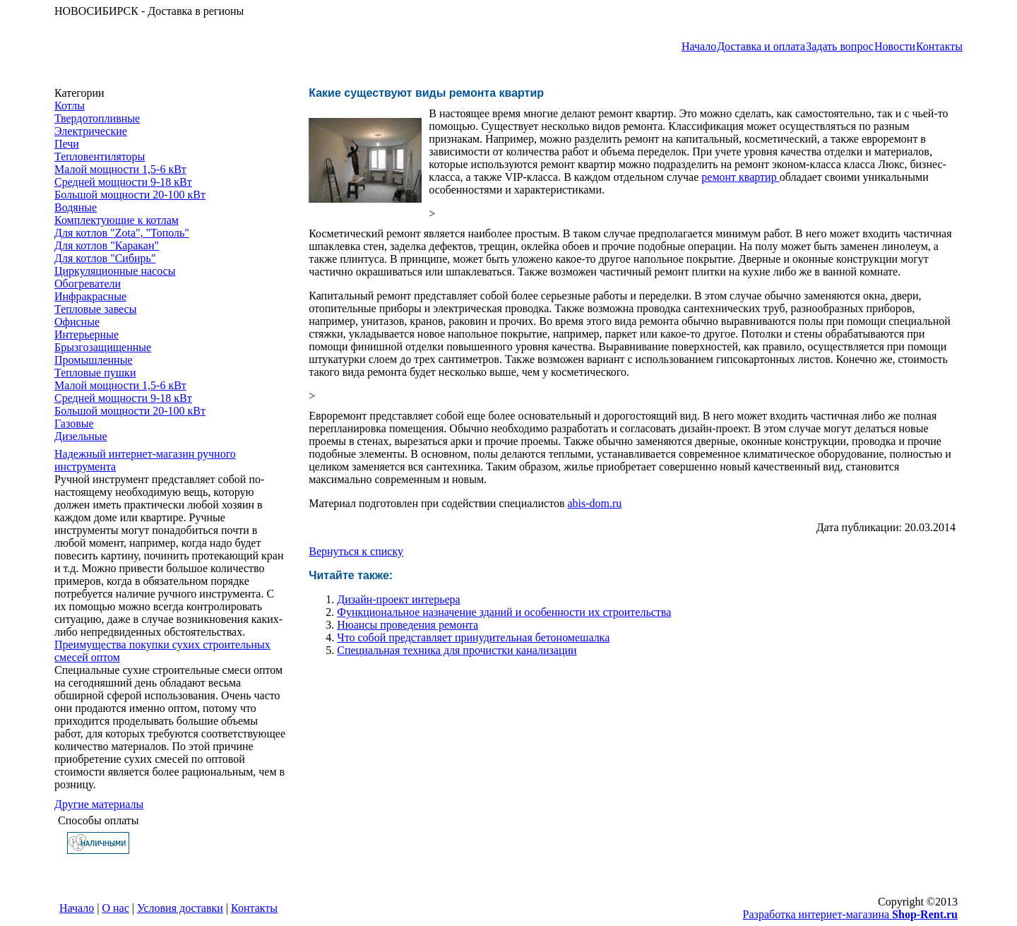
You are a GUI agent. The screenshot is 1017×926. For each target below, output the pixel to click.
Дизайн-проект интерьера (398, 599)
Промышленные (93, 360)
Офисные (77, 322)
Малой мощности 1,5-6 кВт (120, 169)
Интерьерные (86, 334)
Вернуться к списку (356, 551)
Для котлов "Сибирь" (104, 258)
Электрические (90, 131)
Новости (894, 46)
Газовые (74, 423)
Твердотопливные (97, 118)
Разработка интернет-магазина (850, 914)
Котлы (69, 106)
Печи (66, 144)
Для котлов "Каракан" (106, 245)
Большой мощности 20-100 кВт (130, 195)
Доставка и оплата (761, 46)
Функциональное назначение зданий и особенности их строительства (504, 612)
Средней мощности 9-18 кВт (123, 182)
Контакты (939, 46)
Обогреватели (87, 284)
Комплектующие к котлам (116, 220)
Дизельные (80, 436)
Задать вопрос (840, 46)
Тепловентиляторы (99, 156)
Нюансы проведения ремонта (407, 625)
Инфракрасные (90, 296)
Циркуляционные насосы (114, 271)
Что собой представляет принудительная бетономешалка (473, 637)
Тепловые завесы (95, 309)
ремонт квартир (740, 177)
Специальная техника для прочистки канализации (456, 650)
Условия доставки (180, 908)
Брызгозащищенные (102, 347)
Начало (699, 46)
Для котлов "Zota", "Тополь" (121, 233)
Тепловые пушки (95, 373)
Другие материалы (98, 804)
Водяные (75, 207)
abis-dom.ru (594, 503)
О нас (115, 908)
